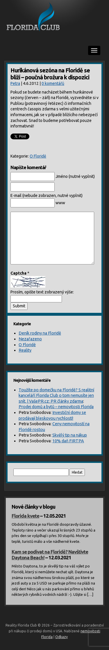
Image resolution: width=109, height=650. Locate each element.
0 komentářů (53, 83)
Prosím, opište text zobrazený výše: (42, 292)
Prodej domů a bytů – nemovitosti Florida (56, 406)
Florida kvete (25, 515)
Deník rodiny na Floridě (40, 333)
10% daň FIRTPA (68, 441)
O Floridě (38, 156)
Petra (15, 83)
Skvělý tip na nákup (69, 435)
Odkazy (61, 637)
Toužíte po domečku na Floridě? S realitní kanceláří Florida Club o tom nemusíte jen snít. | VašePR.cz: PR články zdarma (56, 395)
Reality (25, 350)
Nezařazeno (30, 339)
